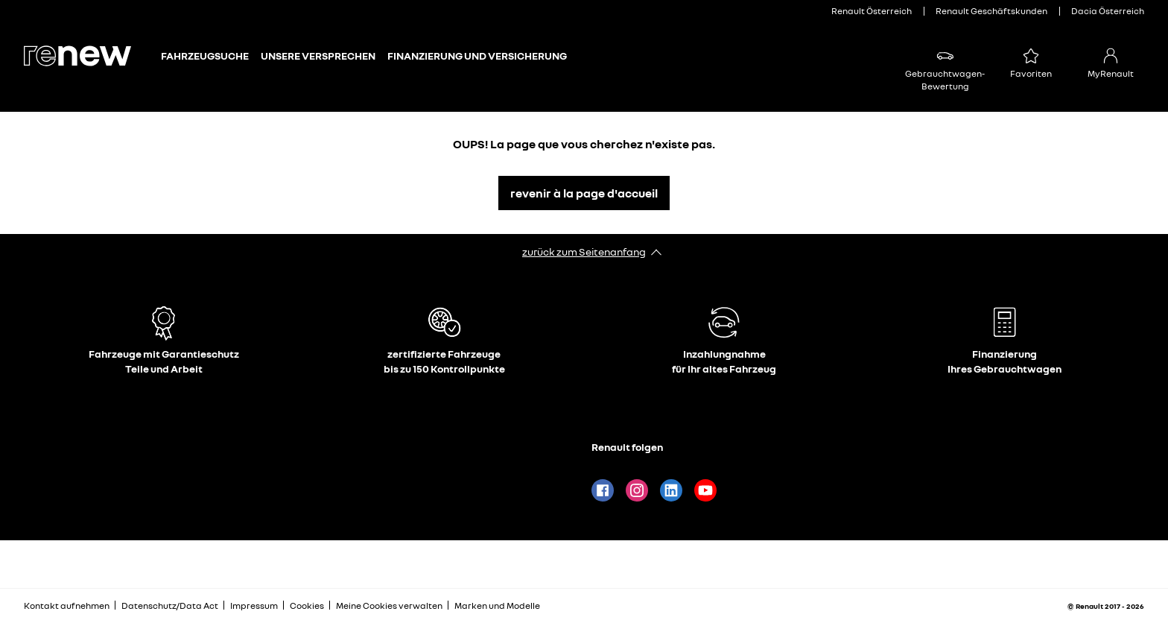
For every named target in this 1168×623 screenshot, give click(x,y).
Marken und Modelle (497, 605)
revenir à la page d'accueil (584, 193)
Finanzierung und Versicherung (477, 55)
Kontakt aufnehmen (67, 605)
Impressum (254, 605)
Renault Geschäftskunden (991, 10)
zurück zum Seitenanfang (584, 251)
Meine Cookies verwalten (389, 605)
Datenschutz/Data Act (169, 605)
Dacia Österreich (1107, 10)
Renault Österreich (871, 10)
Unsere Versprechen (318, 55)
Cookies (307, 605)
